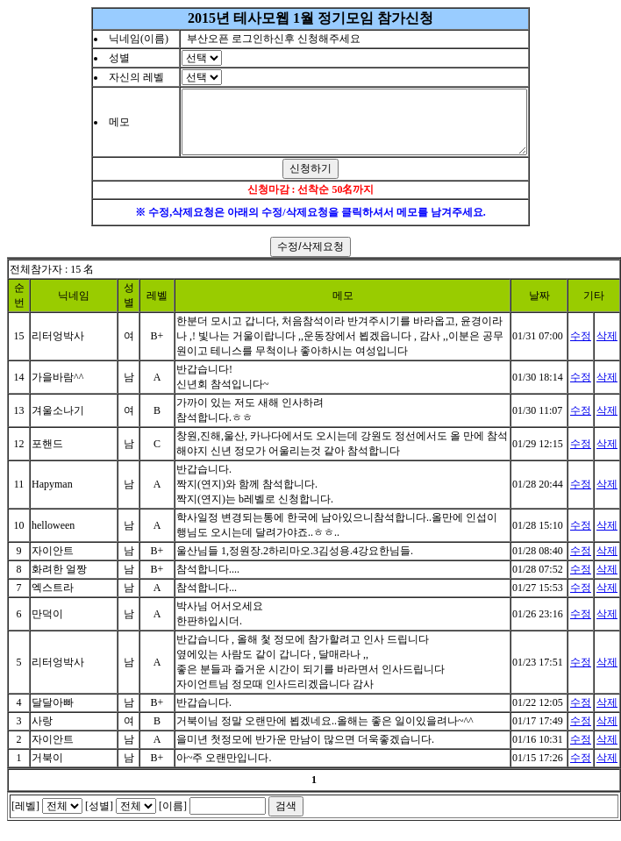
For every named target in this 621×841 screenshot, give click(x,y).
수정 (580, 349)
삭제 (606, 349)
